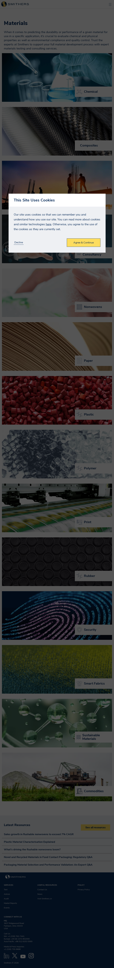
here (48, 224)
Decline (18, 242)
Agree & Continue (83, 242)
